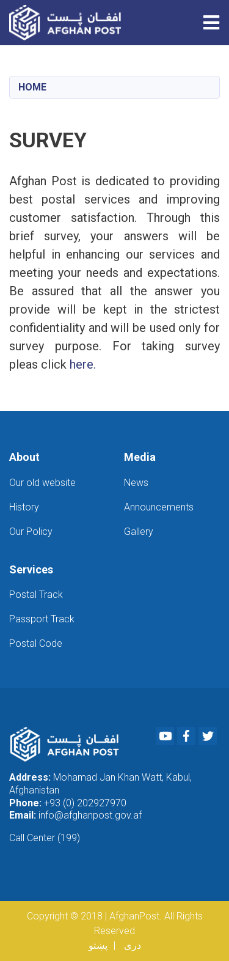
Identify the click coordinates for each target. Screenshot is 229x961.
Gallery (138, 531)
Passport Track (42, 619)
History (24, 507)
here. (83, 364)
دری (132, 945)
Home (32, 87)
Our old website (42, 482)
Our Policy (31, 531)
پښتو (98, 945)
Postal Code (35, 643)
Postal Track (36, 594)
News (136, 482)
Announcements (159, 507)
